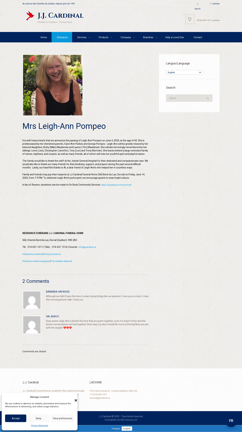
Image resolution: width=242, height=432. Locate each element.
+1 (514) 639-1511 (99, 394)
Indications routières (33, 254)
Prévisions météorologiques (37, 261)
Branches (148, 38)
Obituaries (62, 38)
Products (103, 38)
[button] (72, 397)
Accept (16, 418)
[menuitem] (184, 73)
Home (44, 38)
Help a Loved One (174, 38)
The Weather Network (65, 261)
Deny (38, 418)
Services (81, 38)
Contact (198, 38)
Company (126, 38)
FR (231, 421)
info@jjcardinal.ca (88, 247)
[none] (184, 73)
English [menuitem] (171, 73)
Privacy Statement (39, 425)
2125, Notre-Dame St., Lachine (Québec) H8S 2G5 (116, 390)
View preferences (62, 418)
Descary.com (131, 419)
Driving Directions (55, 254)
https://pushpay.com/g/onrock (117, 185)
